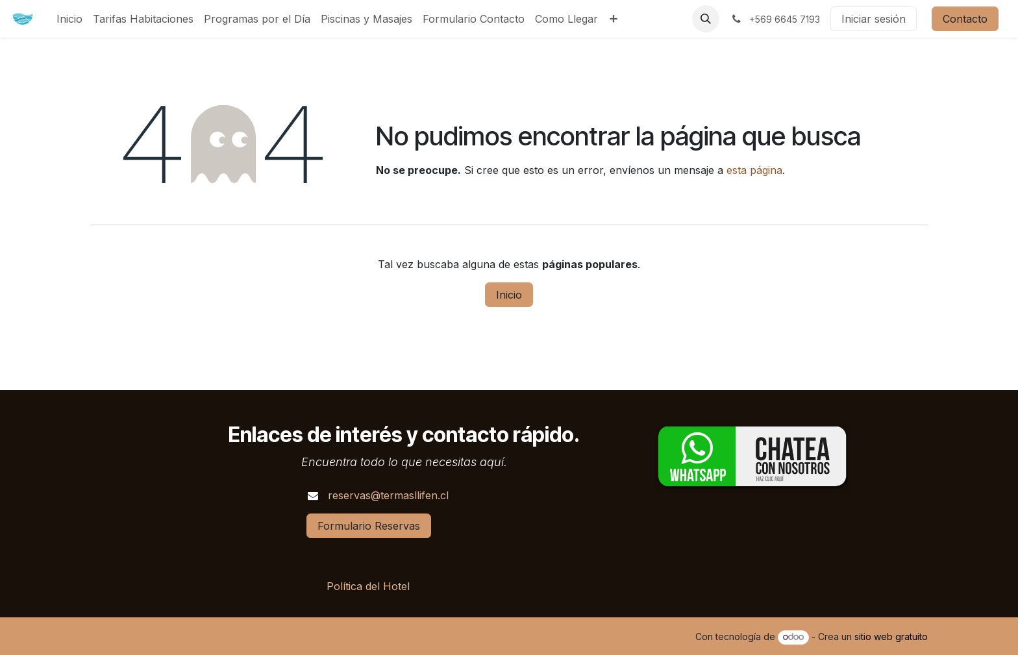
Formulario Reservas (368, 525)
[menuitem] (69, 19)
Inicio (509, 294)
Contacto (965, 18)
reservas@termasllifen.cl (388, 495)
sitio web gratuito (891, 636)
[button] (705, 18)
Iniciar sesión (873, 18)
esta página (754, 170)
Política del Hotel (368, 586)
